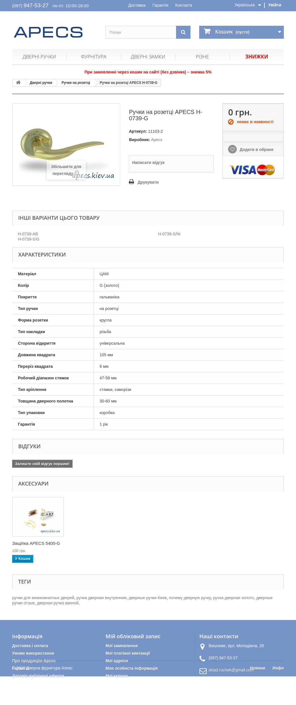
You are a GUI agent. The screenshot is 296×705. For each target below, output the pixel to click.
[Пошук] (183, 32)
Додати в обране (255, 149)
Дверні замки (148, 56)
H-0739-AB (28, 234)
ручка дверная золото (233, 597)
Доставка (136, 5)
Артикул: (138, 131)
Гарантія (160, 5)
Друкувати (148, 182)
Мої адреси (117, 660)
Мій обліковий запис (133, 636)
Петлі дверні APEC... (33, 543)
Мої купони (117, 675)
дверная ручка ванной (57, 603)
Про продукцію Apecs (34, 660)
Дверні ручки (39, 56)
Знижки (256, 56)
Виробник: (139, 139)
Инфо (278, 696)
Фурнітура (93, 56)
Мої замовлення (122, 645)
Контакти (183, 5)
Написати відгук (148, 162)
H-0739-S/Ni (169, 234)
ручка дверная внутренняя (102, 597)
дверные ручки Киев (147, 597)
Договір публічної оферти (38, 675)
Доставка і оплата (30, 645)
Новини (257, 696)
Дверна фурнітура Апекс (49, 696)
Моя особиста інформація (132, 668)
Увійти (274, 5)
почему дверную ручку (190, 597)
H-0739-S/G (29, 239)
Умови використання (33, 653)
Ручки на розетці (76, 83)
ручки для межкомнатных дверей (43, 597)
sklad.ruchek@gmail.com (231, 670)
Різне (202, 56)
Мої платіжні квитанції (128, 653)
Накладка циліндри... (90, 543)
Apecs (156, 139)
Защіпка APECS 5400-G (151, 543)
